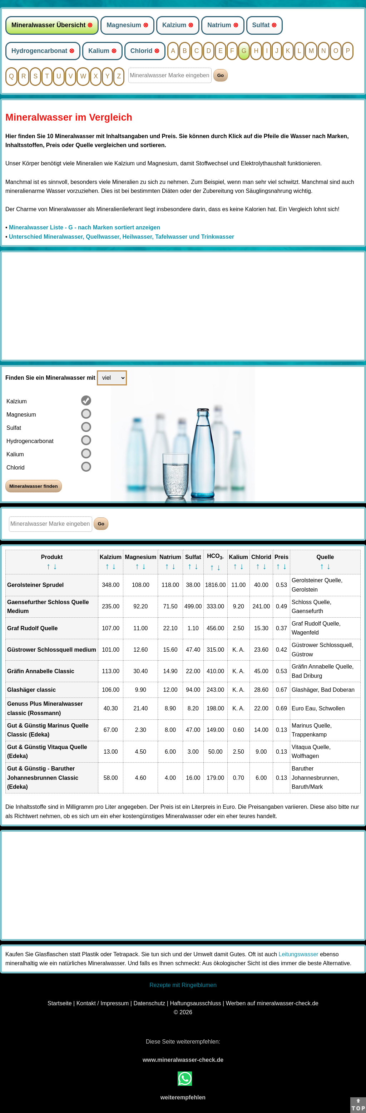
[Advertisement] (183, 306)
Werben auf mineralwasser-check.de (272, 1003)
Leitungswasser (298, 954)
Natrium (222, 25)
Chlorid (144, 50)
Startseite (60, 1003)
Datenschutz (149, 1003)
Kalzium (177, 25)
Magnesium (127, 25)
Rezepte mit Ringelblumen (183, 985)
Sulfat (264, 25)
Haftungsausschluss (195, 1003)
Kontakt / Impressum (102, 1003)
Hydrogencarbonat (42, 50)
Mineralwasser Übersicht (52, 25)
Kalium (102, 50)
